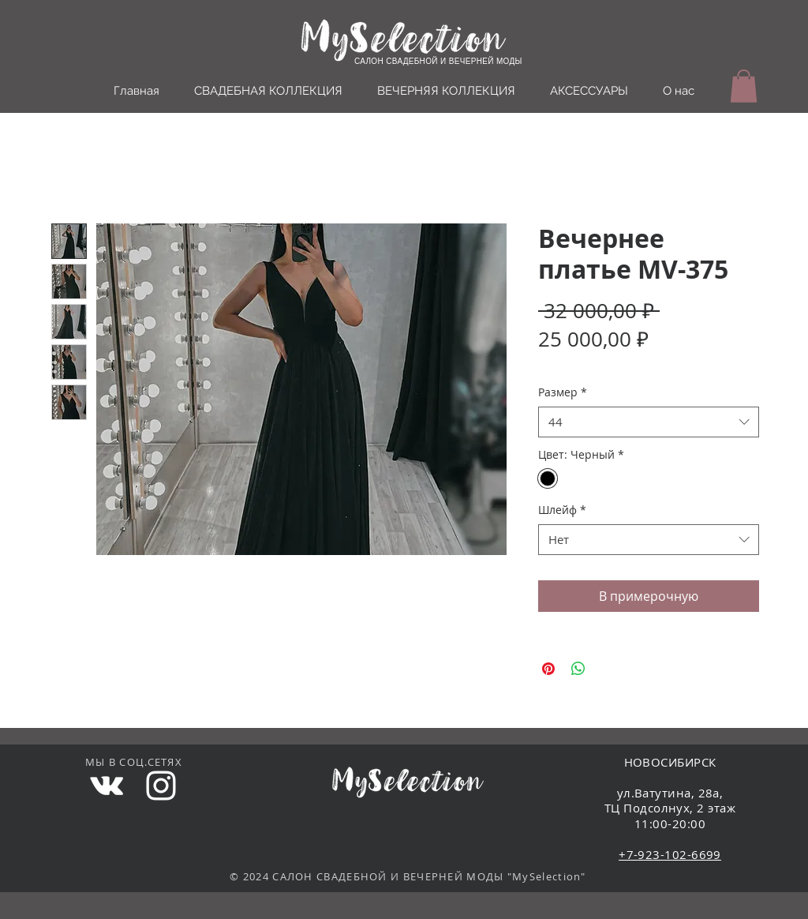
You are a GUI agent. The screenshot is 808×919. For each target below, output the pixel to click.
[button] (744, 86)
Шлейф (562, 509)
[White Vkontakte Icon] (106, 785)
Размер (562, 391)
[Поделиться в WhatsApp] (578, 668)
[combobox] (648, 422)
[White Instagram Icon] (161, 785)
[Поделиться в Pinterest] (548, 668)
